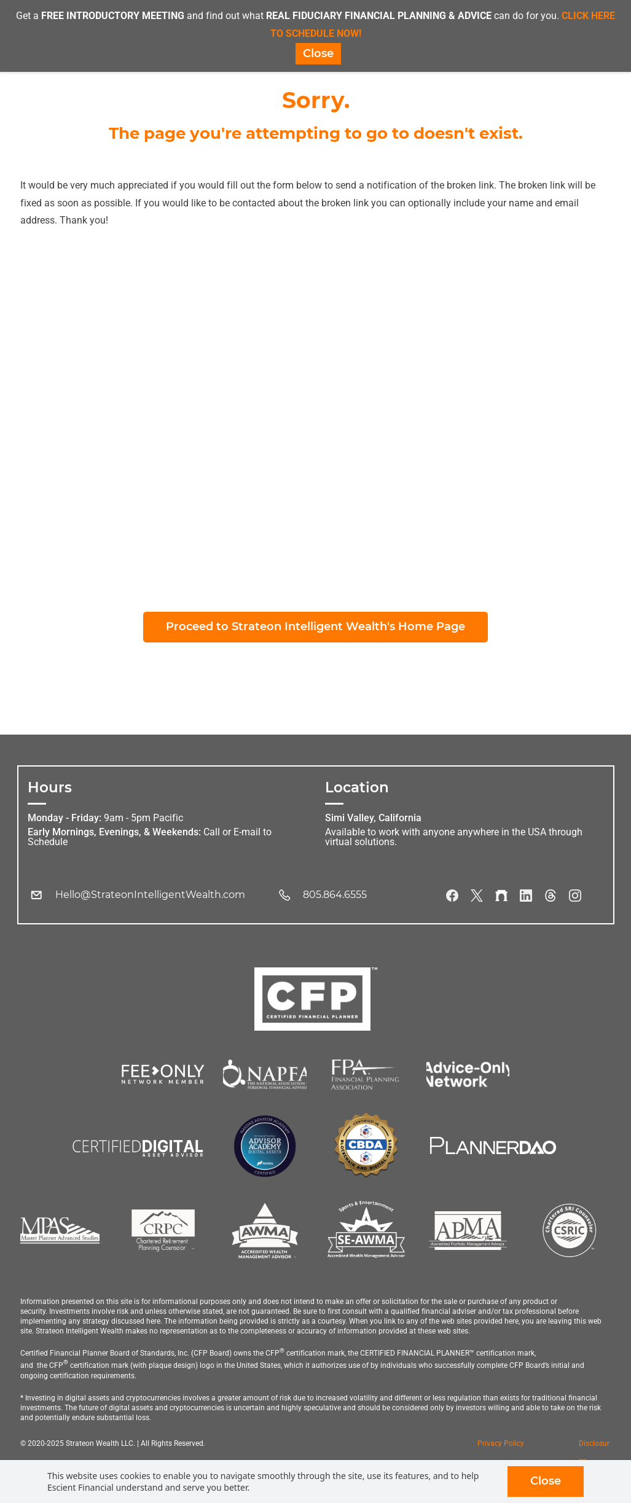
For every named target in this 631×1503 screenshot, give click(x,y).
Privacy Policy (500, 1446)
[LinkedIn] (526, 898)
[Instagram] (575, 898)
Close (545, 1481)
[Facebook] (452, 898)
